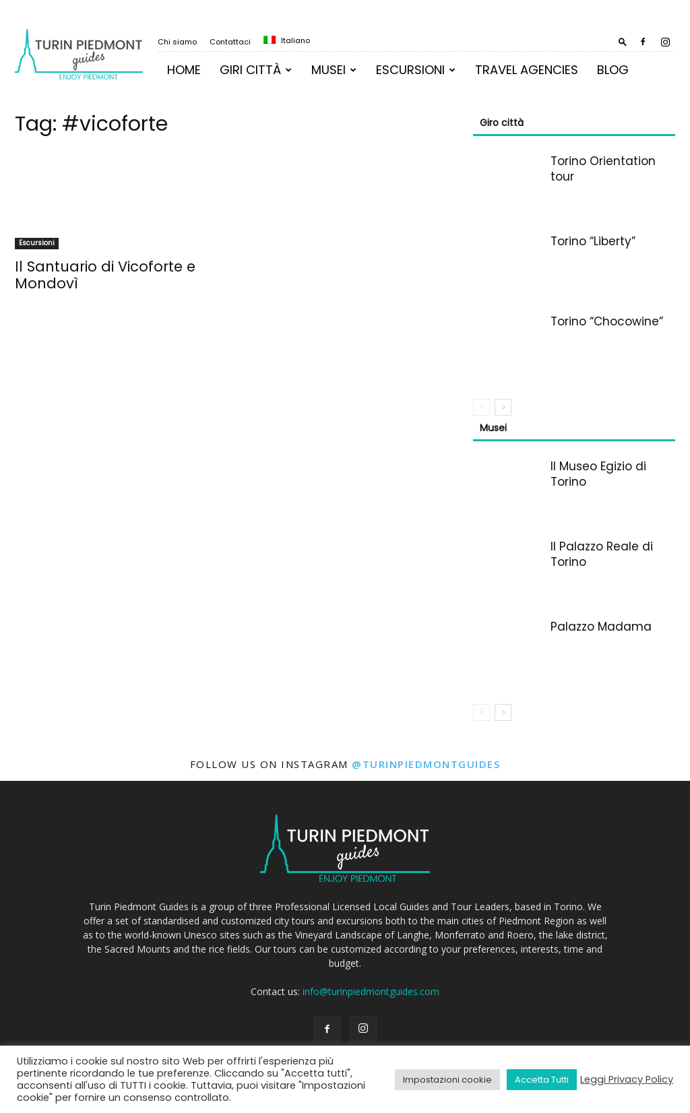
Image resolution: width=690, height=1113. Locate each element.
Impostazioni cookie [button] (447, 1079)
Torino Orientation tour (603, 169)
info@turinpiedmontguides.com (371, 991)
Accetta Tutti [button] (542, 1079)
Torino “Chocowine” (607, 321)
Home (184, 69)
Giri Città (256, 69)
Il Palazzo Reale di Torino (602, 554)
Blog (613, 69)
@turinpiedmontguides (426, 764)
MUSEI (333, 69)
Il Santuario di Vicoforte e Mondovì (105, 275)
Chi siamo (177, 41)
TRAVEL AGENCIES (526, 69)
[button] (623, 41)
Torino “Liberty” (593, 241)
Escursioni (416, 69)
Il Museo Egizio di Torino (598, 474)
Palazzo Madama (601, 626)
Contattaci (230, 41)
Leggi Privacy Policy (626, 1079)
